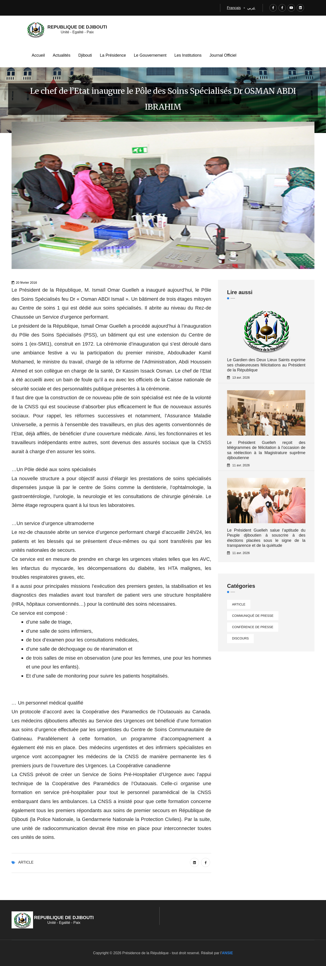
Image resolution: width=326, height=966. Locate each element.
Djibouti (85, 55)
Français (234, 8)
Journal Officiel (222, 55)
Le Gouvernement (150, 55)
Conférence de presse (252, 627)
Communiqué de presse (252, 615)
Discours (240, 638)
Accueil (38, 55)
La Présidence (113, 55)
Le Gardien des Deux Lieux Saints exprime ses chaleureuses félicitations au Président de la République (266, 365)
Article (26, 862)
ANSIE (227, 953)
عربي (251, 8)
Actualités (61, 55)
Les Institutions (187, 55)
